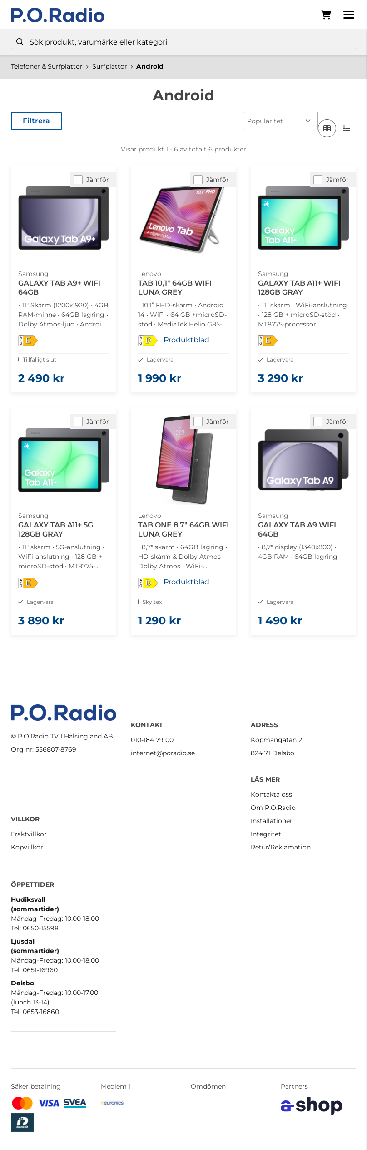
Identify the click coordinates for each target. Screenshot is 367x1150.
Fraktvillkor (29, 834)
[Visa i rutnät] (327, 128)
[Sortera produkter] (280, 121)
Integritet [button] (266, 834)
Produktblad (186, 340)
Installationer (272, 821)
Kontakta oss (271, 794)
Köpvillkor (27, 847)
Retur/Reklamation (281, 847)
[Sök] (183, 42)
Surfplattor (109, 66)
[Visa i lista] (347, 128)
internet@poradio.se (163, 753)
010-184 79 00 (152, 740)
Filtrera (36, 120)
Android (150, 66)
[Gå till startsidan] (57, 15)
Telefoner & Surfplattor (47, 66)
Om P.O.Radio (273, 807)
